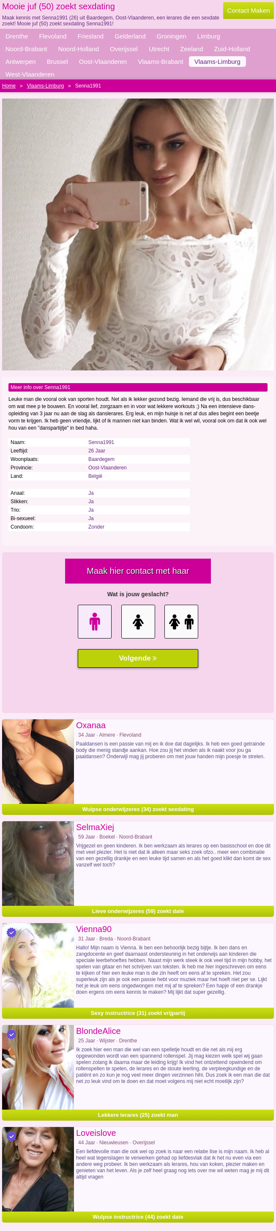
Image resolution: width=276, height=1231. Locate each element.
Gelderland (130, 36)
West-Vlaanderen (30, 74)
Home (9, 86)
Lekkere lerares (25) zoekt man (138, 1115)
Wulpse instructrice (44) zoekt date (138, 1217)
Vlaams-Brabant (160, 61)
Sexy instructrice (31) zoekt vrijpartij (138, 1013)
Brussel (57, 61)
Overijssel (124, 48)
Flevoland (52, 36)
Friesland (90, 36)
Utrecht (159, 48)
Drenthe (16, 36)
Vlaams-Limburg (217, 61)
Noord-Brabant (26, 48)
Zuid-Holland (232, 48)
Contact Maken (248, 10)
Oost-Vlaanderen (103, 61)
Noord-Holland (78, 48)
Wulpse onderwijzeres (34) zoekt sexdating (138, 809)
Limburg (208, 36)
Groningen (171, 36)
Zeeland (191, 48)
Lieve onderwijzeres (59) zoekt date (138, 911)
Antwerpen (20, 61)
